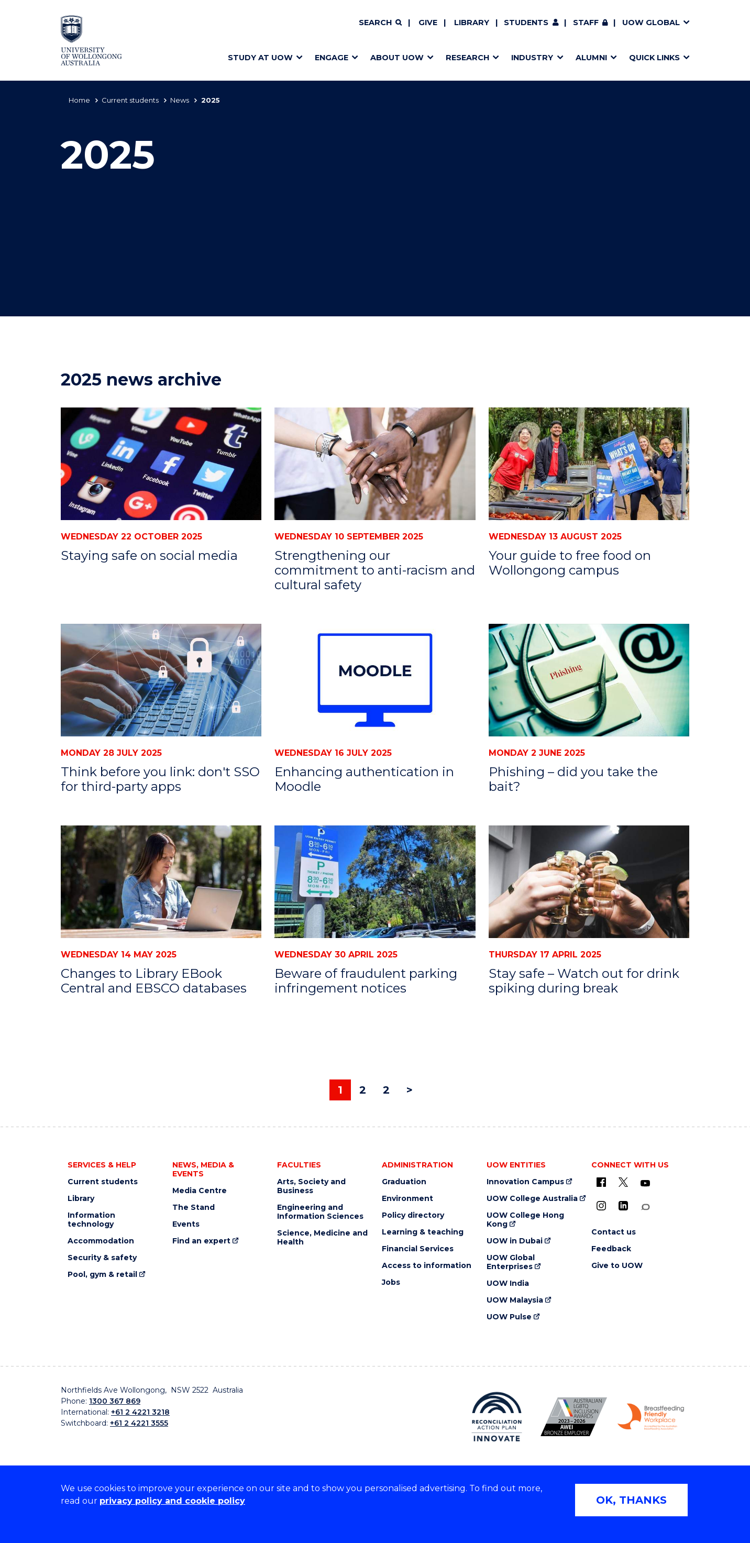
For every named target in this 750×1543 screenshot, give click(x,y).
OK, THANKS (631, 1500)
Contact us (613, 1232)
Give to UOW (617, 1265)
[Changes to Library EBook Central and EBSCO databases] (161, 881)
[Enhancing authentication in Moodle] (374, 680)
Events (186, 1224)
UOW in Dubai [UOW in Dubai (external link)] (515, 1241)
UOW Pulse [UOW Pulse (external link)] (509, 1317)
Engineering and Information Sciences (320, 1212)
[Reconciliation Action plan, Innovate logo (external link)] (497, 1417)
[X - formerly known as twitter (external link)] (623, 1182)
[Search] (380, 23)
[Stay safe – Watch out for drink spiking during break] (589, 881)
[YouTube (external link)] (645, 1184)
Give (427, 22)
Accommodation (101, 1241)
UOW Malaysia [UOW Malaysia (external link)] (515, 1300)
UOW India (508, 1283)
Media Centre (199, 1190)
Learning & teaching (423, 1232)
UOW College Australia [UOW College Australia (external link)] (532, 1198)
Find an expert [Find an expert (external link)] (201, 1241)
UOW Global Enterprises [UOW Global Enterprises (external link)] (511, 1262)
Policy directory (413, 1215)
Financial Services (418, 1248)
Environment (407, 1198)
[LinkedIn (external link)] (623, 1206)
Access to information (426, 1265)
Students (526, 22)
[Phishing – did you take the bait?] (589, 680)
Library (471, 22)
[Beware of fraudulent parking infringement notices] (374, 881)
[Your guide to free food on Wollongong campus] (589, 463)
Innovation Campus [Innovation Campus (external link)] (525, 1181)
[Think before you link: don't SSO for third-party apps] (161, 680)
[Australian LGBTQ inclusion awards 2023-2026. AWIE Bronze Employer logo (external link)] (574, 1416)
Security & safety (102, 1257)
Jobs (391, 1282)
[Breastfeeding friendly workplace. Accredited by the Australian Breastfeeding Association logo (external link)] (650, 1417)
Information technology (91, 1220)
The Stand (193, 1207)
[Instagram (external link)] (601, 1206)
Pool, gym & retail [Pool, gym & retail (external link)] (102, 1274)
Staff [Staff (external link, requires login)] (586, 22)
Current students (130, 100)
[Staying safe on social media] (161, 463)
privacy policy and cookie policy (172, 1501)
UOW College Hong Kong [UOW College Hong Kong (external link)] (525, 1220)
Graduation (404, 1181)
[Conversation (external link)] (645, 1207)
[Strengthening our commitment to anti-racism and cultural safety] (374, 463)
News (179, 100)
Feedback (611, 1248)
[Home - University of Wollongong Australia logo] (91, 40)
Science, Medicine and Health (322, 1238)
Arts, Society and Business (311, 1186)
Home (79, 100)
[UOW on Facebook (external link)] (601, 1182)
